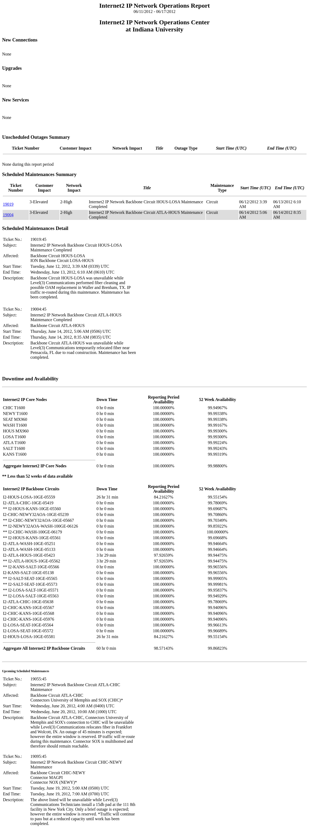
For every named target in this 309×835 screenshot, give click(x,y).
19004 (8, 215)
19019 (8, 204)
